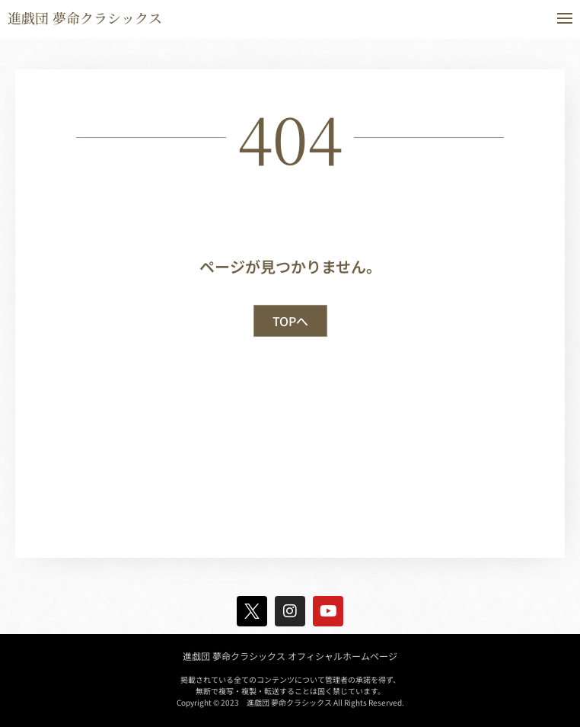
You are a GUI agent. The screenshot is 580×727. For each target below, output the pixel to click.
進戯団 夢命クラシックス (85, 17)
